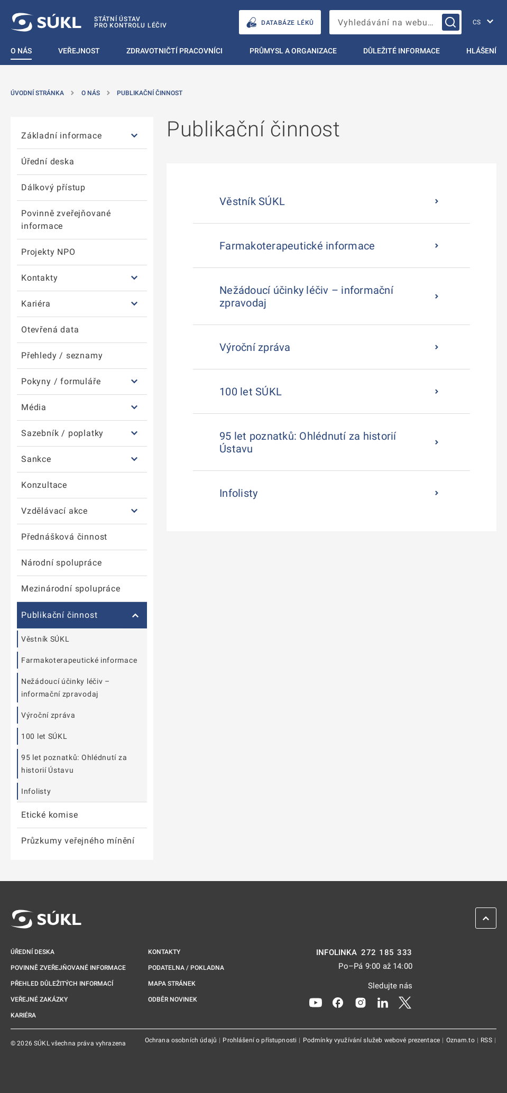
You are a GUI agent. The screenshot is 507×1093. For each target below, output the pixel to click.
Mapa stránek (172, 983)
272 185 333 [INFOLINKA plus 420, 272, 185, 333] (386, 953)
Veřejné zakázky (39, 999)
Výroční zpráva (48, 715)
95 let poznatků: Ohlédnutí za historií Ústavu (74, 763)
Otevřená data (50, 330)
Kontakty (39, 278)
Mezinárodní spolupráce (71, 588)
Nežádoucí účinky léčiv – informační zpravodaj (65, 687)
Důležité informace (401, 51)
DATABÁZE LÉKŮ (280, 22)
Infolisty (36, 791)
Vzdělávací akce (54, 511)
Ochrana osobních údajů (181, 1040)
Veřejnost (79, 51)
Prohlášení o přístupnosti (260, 1040)
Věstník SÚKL (45, 639)
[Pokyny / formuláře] (134, 382)
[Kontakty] (134, 278)
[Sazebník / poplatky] (134, 434)
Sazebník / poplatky (62, 433)
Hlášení (481, 51)
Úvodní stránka (37, 93)
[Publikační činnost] (134, 615)
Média (34, 407)
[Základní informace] (134, 136)
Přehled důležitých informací (62, 983)
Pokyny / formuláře (60, 381)
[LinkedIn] (382, 1002)
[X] (405, 1002)
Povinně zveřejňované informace (66, 219)
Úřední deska (48, 161)
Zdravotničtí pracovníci (174, 51)
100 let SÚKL (44, 736)
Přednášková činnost (64, 537)
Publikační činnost (149, 93)
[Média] (134, 408)
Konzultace (44, 485)
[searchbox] (395, 22)
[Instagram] (360, 1002)
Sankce (36, 459)
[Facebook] (337, 1002)
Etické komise (49, 815)
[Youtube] (315, 1002)
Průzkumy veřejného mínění (78, 841)
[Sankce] (134, 460)
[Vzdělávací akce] (134, 511)
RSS (487, 1040)
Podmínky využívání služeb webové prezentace (372, 1040)
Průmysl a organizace (293, 51)
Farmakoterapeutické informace (79, 660)
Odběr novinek (172, 999)
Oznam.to (461, 1040)
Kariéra (36, 304)
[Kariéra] (134, 304)
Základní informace (61, 136)
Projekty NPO (48, 252)
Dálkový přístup (53, 187)
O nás (21, 51)
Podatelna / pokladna (186, 967)
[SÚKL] (89, 22)
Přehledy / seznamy (62, 355)
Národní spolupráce (61, 563)
